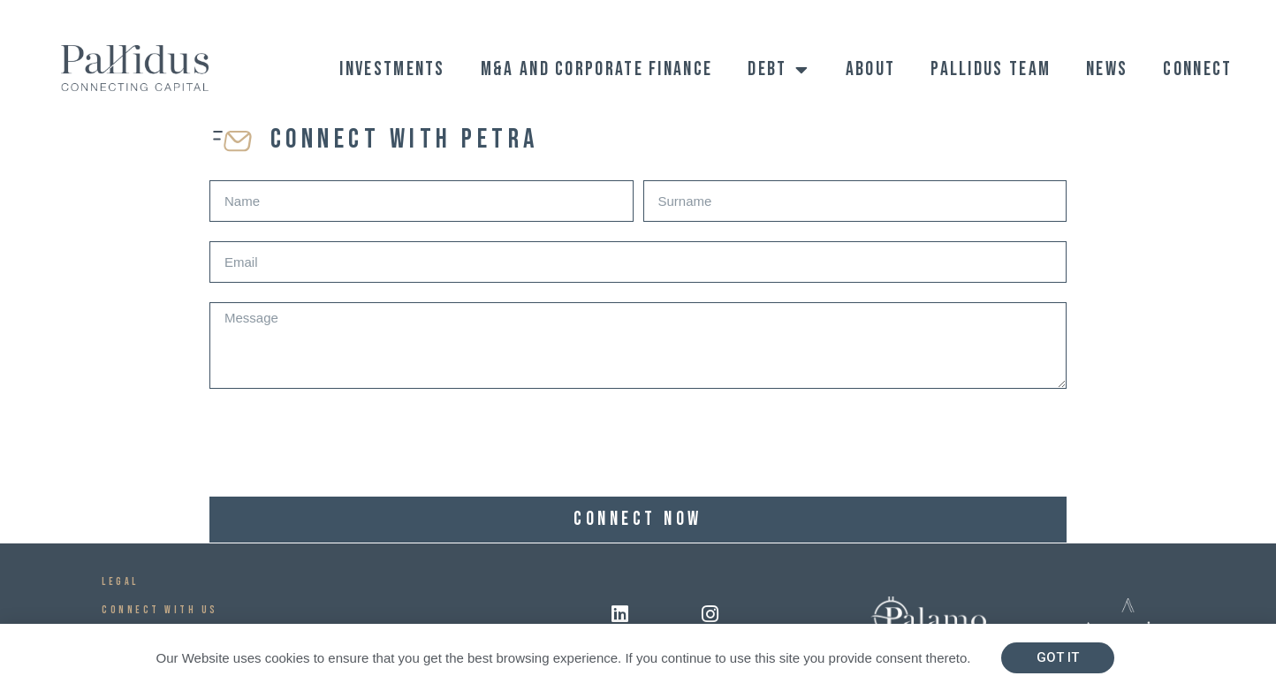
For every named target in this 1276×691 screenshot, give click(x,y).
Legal (120, 581)
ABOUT (871, 69)
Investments (391, 69)
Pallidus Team (990, 69)
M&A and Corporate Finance (597, 69)
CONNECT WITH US (160, 610)
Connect (1197, 69)
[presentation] (343, 442)
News (1107, 69)
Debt (779, 69)
